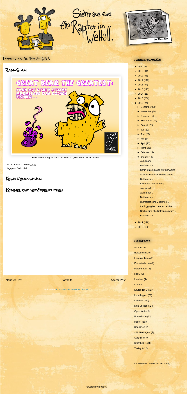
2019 (141, 71)
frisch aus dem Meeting (152, 183)
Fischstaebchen (142, 263)
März (144, 147)
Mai (143, 138)
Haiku (137, 273)
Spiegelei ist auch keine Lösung (156, 174)
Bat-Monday (146, 165)
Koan (137, 284)
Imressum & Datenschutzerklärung (152, 363)
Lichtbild (138, 300)
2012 (141, 103)
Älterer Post (118, 280)
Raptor (137, 321)
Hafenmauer (140, 268)
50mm (137, 247)
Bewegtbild (140, 252)
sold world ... (146, 188)
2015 (141, 89)
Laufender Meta (142, 289)
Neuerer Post (14, 280)
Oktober (145, 116)
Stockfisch (139, 337)
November (146, 111)
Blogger (102, 386)
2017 (141, 80)
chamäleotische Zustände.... (154, 202)
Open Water (140, 311)
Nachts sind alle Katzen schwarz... (158, 211)
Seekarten (139, 327)
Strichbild (22, 168)
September (147, 120)
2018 (141, 75)
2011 (141, 222)
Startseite (66, 280)
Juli (143, 129)
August (145, 125)
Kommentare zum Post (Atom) (72, 289)
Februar (145, 152)
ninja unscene (141, 305)
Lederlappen (140, 295)
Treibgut (138, 348)
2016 (141, 84)
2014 (141, 93)
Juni (143, 134)
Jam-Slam (145, 161)
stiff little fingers (142, 332)
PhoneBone (140, 316)
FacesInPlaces (142, 258)
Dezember (146, 107)
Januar (145, 157)
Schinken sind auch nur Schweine (157, 170)
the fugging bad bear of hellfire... (157, 206)
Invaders (138, 279)
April (143, 143)
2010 (141, 227)
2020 (141, 66)
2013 (141, 98)
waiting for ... (146, 192)
